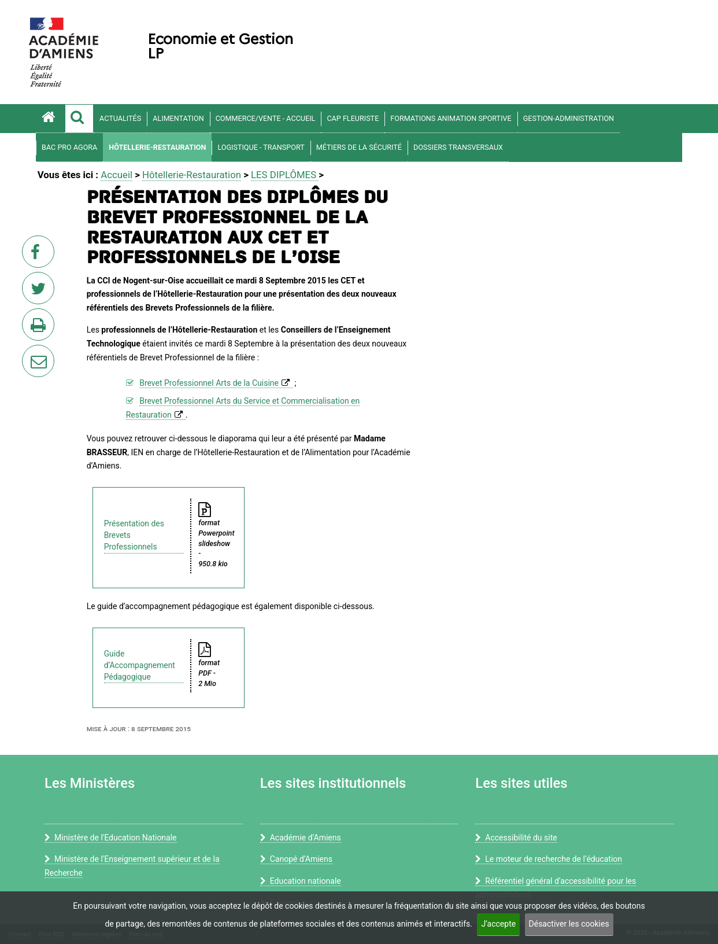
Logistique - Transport (260, 147)
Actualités (120, 118)
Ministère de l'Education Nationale (110, 837)
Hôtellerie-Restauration (157, 147)
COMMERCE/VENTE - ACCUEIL (266, 118)
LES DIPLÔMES (285, 174)
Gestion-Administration (568, 118)
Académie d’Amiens (300, 837)
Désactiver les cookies (569, 923)
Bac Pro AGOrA (69, 147)
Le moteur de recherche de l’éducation (548, 859)
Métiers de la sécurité (359, 147)
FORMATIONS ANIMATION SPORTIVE (450, 118)
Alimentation (178, 118)
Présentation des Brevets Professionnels (134, 535)
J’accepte (498, 923)
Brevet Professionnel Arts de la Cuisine (209, 383)
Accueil (116, 174)
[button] (79, 118)
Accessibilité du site (516, 837)
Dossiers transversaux (458, 147)
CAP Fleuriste (353, 118)
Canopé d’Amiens (296, 859)
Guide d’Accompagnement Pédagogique (139, 665)
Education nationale (300, 881)
